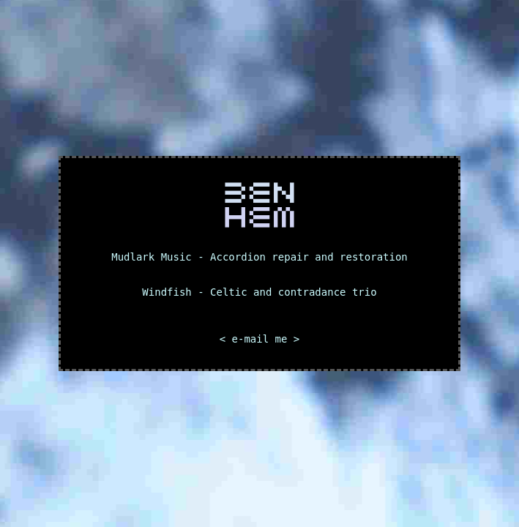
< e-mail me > (260, 339)
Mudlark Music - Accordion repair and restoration (259, 257)
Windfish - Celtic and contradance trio (259, 292)
